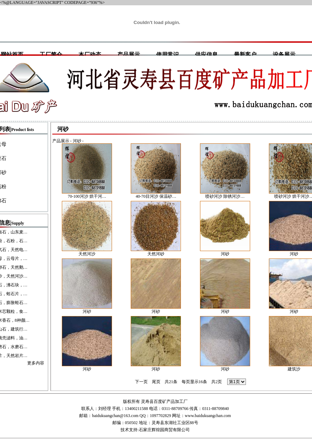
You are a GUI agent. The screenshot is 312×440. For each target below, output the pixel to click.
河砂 (77, 140)
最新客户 (245, 55)
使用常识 (167, 55)
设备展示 (284, 55)
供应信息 (206, 55)
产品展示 (128, 55)
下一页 (141, 381)
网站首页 (12, 55)
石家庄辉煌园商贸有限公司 (164, 429)
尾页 (156, 381)
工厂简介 (51, 55)
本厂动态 (89, 55)
